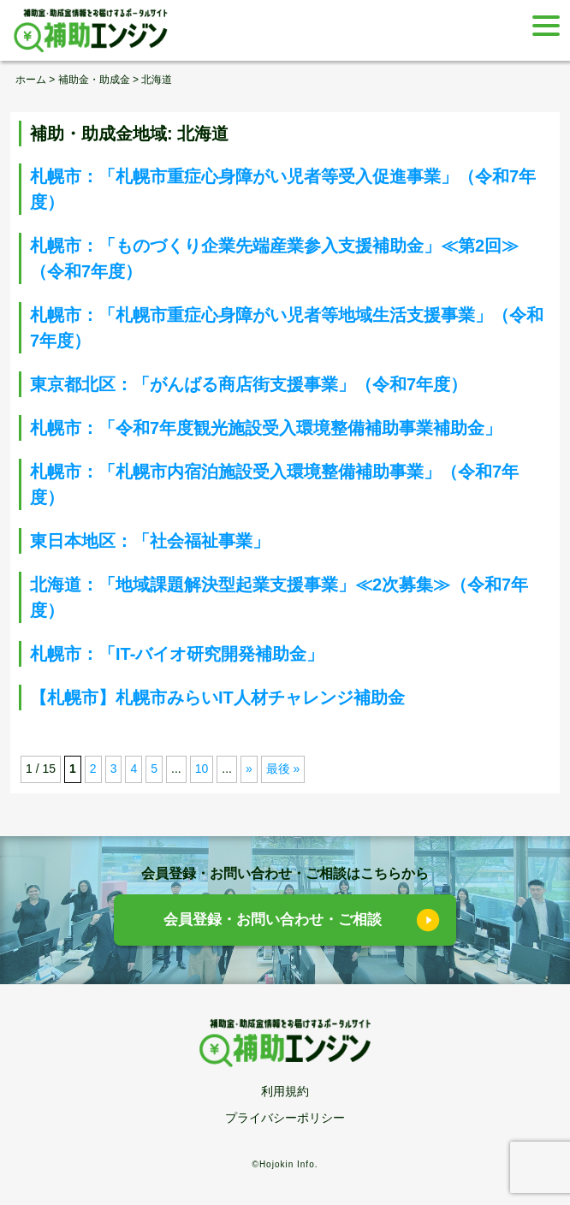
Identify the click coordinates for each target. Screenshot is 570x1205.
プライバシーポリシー (285, 1118)
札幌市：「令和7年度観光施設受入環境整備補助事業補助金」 (266, 427)
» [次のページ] (249, 768)
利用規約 (285, 1091)
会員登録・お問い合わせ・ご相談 (272, 919)
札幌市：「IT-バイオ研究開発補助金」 (177, 653)
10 (202, 768)
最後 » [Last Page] (283, 768)
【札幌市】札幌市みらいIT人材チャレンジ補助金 (217, 697)
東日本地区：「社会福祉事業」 (150, 540)
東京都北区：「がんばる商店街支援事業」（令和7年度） (248, 384)
